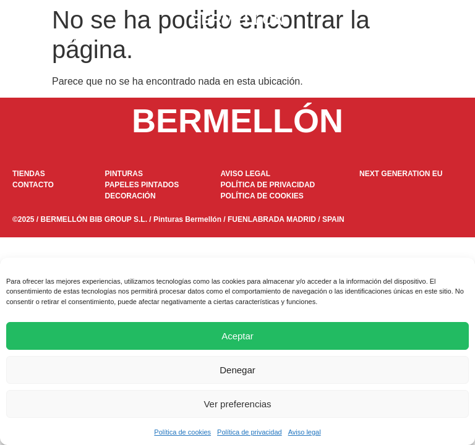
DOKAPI (219, 41)
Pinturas (71, 41)
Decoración (283, 41)
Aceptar (237, 336)
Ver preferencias (237, 404)
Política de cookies (182, 432)
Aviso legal (304, 432)
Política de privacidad (249, 432)
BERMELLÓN (237, 19)
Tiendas (345, 41)
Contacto (402, 41)
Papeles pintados (145, 41)
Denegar (237, 370)
